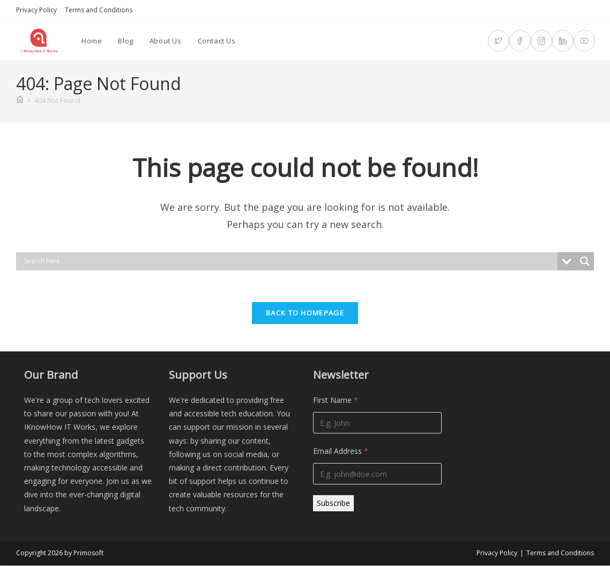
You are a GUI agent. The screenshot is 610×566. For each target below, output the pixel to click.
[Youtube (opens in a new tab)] (584, 41)
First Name (335, 401)
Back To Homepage (305, 314)
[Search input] (289, 261)
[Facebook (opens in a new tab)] (520, 41)
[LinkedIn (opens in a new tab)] (563, 41)
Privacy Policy (36, 9)
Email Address (340, 452)
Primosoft (88, 553)
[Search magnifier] (585, 261)
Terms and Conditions (98, 9)
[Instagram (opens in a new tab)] (541, 41)
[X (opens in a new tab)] (498, 41)
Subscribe (333, 504)
